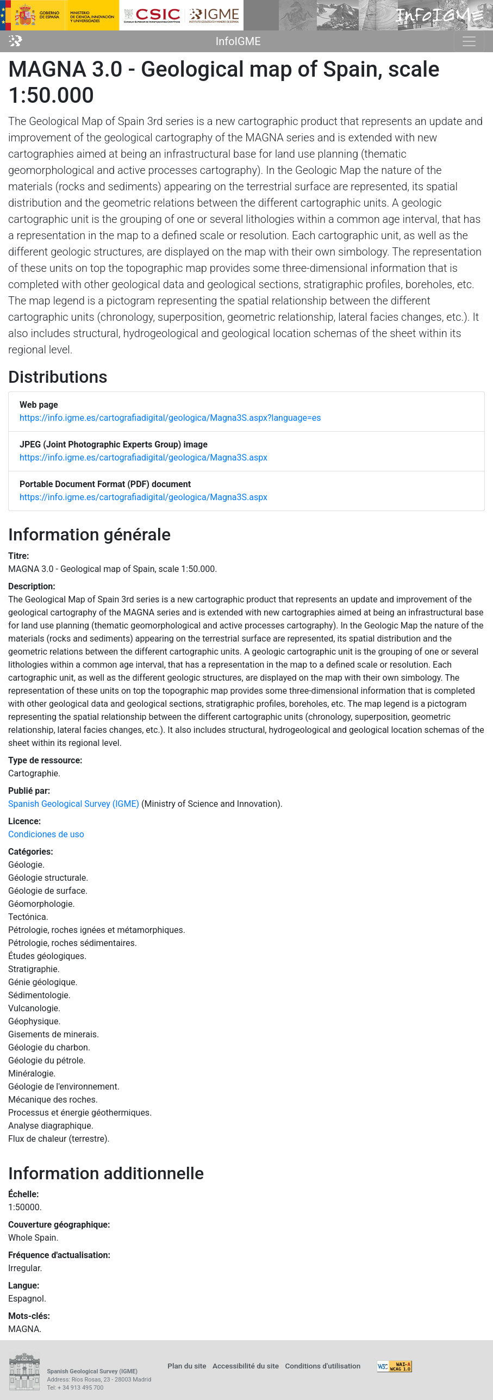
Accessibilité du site (246, 1365)
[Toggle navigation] (469, 41)
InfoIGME (238, 41)
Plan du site (186, 1365)
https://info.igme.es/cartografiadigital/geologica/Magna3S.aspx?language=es (170, 418)
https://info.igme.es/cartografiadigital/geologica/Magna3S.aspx (143, 457)
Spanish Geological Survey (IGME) (73, 804)
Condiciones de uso (46, 834)
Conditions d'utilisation (322, 1365)
